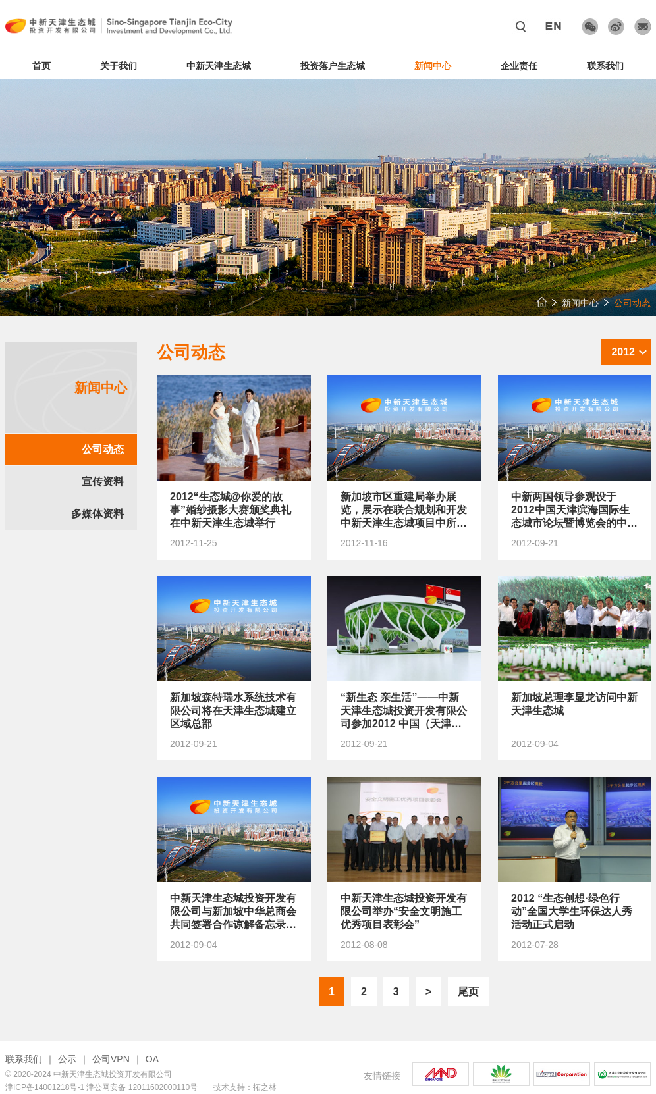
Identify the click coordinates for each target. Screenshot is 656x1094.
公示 (67, 1059)
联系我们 (605, 66)
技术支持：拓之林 (245, 1087)
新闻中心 (432, 66)
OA (152, 1059)
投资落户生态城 (332, 66)
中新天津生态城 (218, 66)
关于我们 (118, 66)
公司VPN (111, 1059)
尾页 (468, 991)
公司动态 (103, 449)
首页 (41, 66)
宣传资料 (103, 481)
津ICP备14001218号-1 (44, 1087)
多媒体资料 (97, 513)
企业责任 (519, 66)
